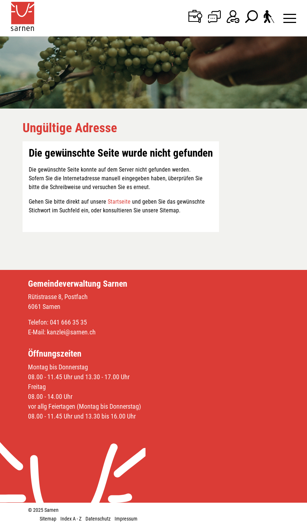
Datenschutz (98, 519)
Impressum (126, 519)
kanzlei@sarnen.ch (71, 332)
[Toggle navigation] (290, 18)
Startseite (119, 201)
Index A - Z (70, 519)
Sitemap (48, 519)
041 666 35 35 (68, 322)
